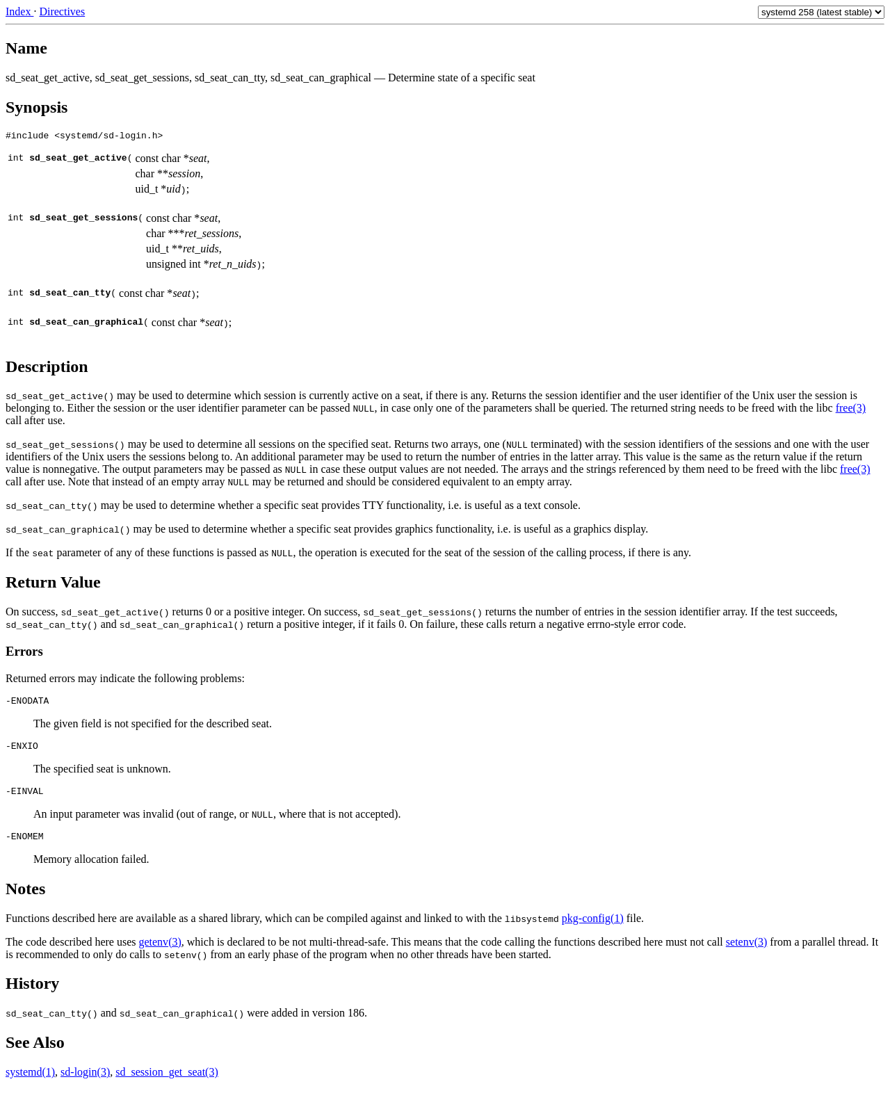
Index (19, 11)
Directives (62, 11)
